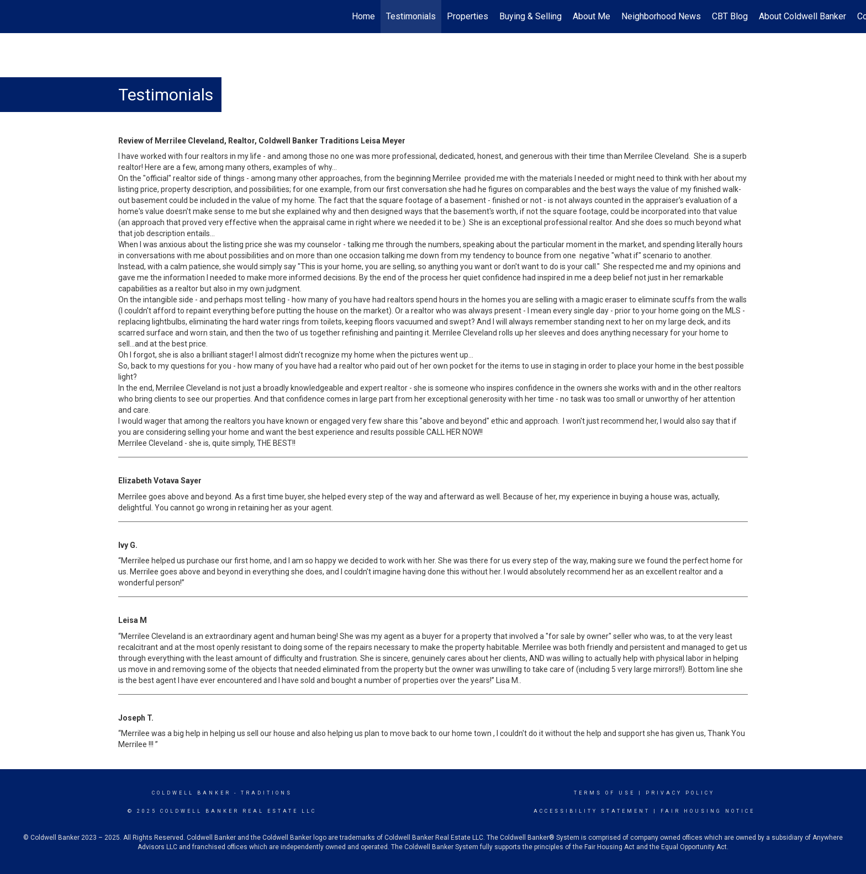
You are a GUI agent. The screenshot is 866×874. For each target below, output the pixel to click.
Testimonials (411, 16)
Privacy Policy (680, 793)
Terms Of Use (604, 793)
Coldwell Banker (191, 793)
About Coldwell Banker (802, 16)
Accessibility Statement (592, 811)
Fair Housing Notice (708, 811)
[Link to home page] (14, 16)
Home (363, 16)
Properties (467, 16)
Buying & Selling (530, 16)
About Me (591, 16)
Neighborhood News (661, 16)
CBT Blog (730, 16)
